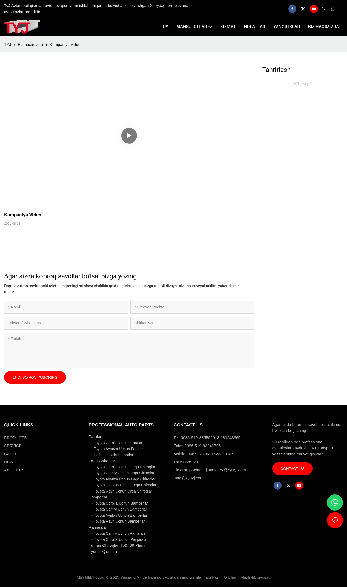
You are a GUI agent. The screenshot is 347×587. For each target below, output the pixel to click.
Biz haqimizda (30, 44)
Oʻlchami (231, 577)
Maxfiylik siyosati (256, 577)
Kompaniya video (65, 44)
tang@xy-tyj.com (189, 478)
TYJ (7, 44)
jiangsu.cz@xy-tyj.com (226, 470)
